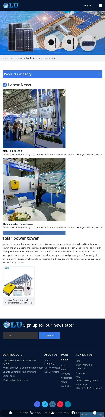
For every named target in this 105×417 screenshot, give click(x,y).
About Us (66, 369)
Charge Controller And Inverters (19, 371)
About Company (49, 362)
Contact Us (66, 385)
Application (66, 377)
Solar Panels (9, 375)
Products (65, 373)
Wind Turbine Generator (15, 379)
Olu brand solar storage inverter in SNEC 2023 (18, 224)
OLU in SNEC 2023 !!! (12, 151)
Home (64, 365)
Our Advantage (52, 367)
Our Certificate (51, 371)
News (64, 381)
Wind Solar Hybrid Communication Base (23, 367)
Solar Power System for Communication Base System (18, 301)
